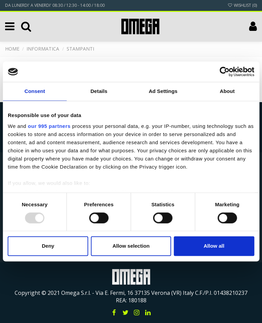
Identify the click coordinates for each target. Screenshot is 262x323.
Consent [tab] (34, 91)
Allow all (214, 246)
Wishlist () (242, 5)
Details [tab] (98, 91)
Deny (48, 246)
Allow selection (131, 246)
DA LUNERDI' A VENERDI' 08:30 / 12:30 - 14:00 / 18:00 (55, 5)
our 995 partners (49, 126)
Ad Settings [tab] (163, 91)
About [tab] (227, 91)
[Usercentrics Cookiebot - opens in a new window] (224, 71)
